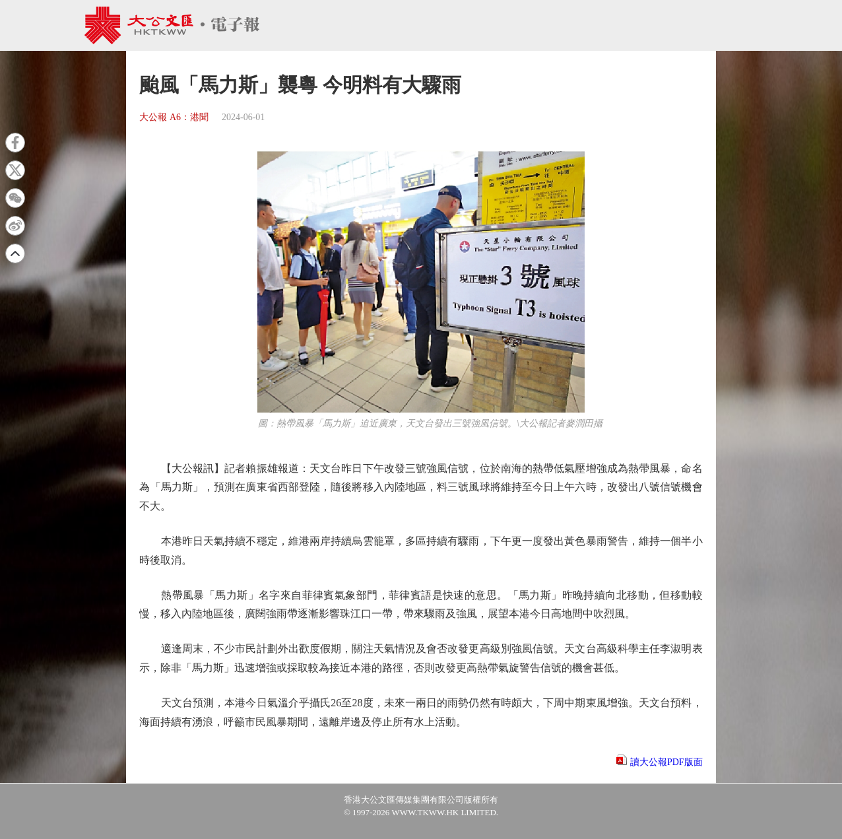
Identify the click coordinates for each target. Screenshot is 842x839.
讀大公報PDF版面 (666, 762)
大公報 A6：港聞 (174, 117)
